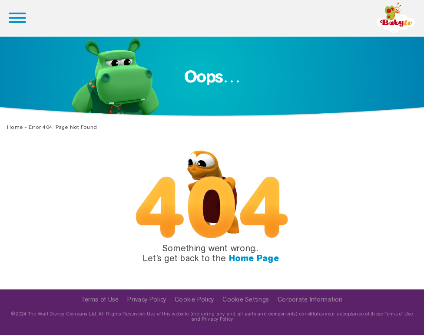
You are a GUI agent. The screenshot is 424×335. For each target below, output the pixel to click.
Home (15, 127)
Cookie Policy (194, 299)
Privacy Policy (146, 299)
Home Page (254, 258)
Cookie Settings (245, 299)
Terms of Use (100, 299)
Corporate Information (310, 299)
